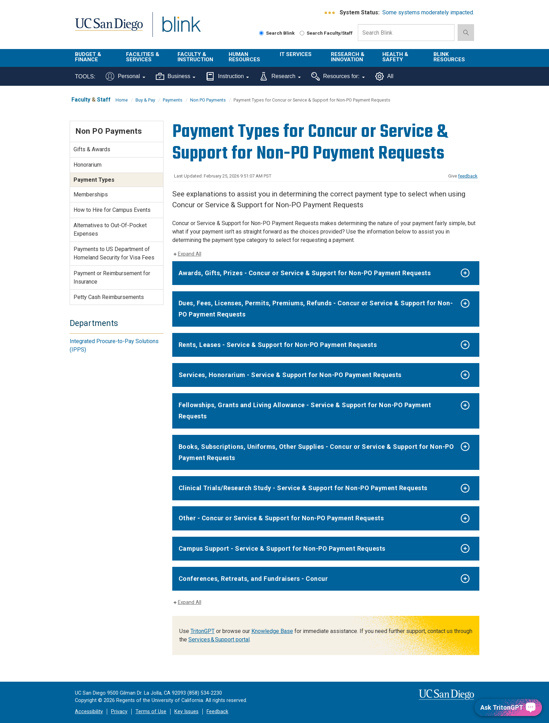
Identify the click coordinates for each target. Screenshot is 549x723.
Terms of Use (150, 712)
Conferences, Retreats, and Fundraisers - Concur (253, 578)
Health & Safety (395, 57)
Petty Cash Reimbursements (109, 297)
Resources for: (338, 76)
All (384, 76)
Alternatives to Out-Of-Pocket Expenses (110, 229)
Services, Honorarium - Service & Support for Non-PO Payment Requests (290, 374)
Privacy (119, 712)
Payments (172, 100)
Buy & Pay (145, 100)
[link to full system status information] (330, 12)
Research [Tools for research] (279, 76)
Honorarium (88, 164)
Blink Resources (449, 57)
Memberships (91, 194)
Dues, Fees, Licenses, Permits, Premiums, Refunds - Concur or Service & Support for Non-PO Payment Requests (316, 308)
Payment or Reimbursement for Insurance (112, 277)
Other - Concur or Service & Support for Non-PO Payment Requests (281, 518)
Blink (181, 28)
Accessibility (89, 712)
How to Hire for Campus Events (112, 210)
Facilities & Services (142, 57)
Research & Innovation (347, 57)
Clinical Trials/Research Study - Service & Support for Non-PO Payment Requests (303, 488)
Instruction (227, 76)
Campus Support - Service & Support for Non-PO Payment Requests (282, 548)
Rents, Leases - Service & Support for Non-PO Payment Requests (278, 344)
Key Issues (186, 712)
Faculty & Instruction (195, 57)
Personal (125, 76)
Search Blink (277, 33)
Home (122, 100)
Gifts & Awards (92, 149)
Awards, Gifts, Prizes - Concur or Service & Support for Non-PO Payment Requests (305, 273)
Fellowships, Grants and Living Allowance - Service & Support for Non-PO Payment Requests (305, 410)
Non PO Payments (208, 100)
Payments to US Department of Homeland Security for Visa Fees (114, 253)
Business (176, 76)
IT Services (296, 54)
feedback (468, 176)
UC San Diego (109, 28)
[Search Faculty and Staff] (302, 33)
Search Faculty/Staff (326, 33)
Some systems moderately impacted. (428, 12)
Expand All (189, 254)
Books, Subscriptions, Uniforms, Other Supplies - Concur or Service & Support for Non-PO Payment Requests (316, 452)
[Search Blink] (261, 33)
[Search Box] (406, 32)
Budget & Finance (88, 57)
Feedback (217, 712)
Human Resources (244, 57)
